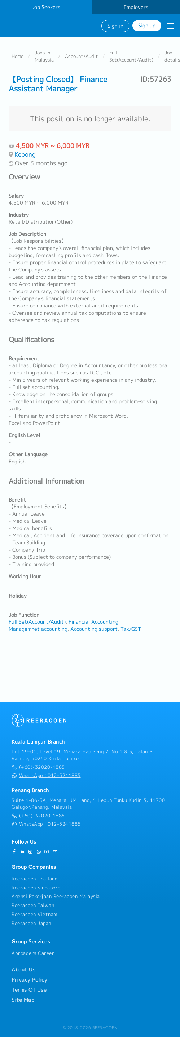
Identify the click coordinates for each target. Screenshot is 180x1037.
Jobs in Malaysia (44, 56)
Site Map (23, 1000)
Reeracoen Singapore (36, 887)
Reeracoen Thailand (35, 878)
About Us (23, 969)
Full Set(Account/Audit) (131, 56)
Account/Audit (81, 56)
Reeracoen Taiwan (33, 905)
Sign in (115, 25)
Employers (136, 7)
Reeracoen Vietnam (34, 914)
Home (17, 56)
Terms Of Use (29, 989)
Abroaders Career (33, 953)
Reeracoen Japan (31, 923)
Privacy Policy (29, 979)
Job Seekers (46, 7)
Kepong (25, 154)
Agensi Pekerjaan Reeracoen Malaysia (56, 896)
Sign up (146, 25)
